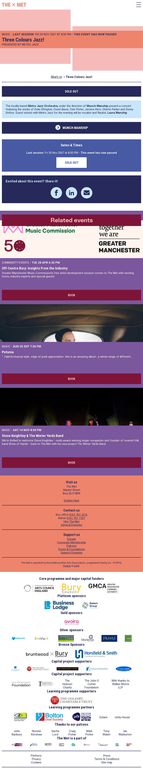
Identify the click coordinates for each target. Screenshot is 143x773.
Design (67, 565)
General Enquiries (71, 525)
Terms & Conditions (106, 759)
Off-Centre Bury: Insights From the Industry (35, 268)
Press (106, 755)
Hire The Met (71, 521)
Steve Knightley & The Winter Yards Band (32, 436)
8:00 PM (35, 430)
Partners (36, 755)
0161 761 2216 (78, 514)
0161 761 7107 (76, 518)
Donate (71, 539)
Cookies (36, 762)
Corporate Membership (71, 542)
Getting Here (71, 500)
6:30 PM (54, 262)
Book (71, 295)
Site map (106, 762)
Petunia (8, 352)
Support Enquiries (71, 552)
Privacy (36, 759)
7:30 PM (35, 346)
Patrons (71, 546)
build (76, 565)
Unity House (122, 717)
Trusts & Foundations (71, 549)
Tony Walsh (106, 732)
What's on (56, 77)
